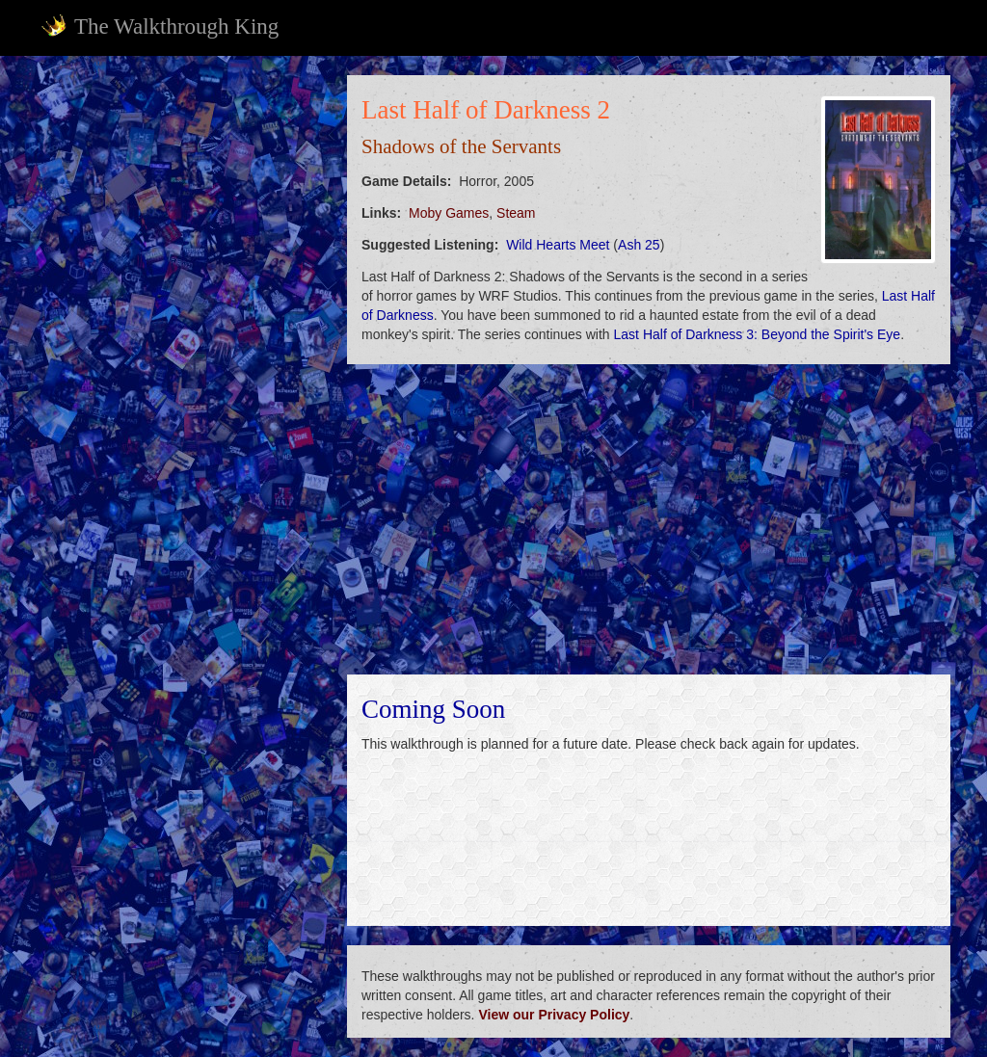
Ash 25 (639, 244)
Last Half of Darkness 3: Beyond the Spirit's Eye (757, 334)
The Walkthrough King (159, 26)
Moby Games (449, 213)
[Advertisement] (181, 195)
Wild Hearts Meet (557, 244)
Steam (515, 213)
